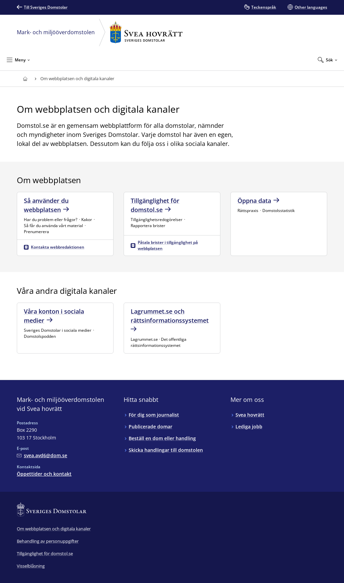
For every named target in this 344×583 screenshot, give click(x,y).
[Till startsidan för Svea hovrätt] (25, 79)
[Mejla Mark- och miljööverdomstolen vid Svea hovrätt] (42, 455)
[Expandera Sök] (327, 60)
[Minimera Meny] (18, 60)
